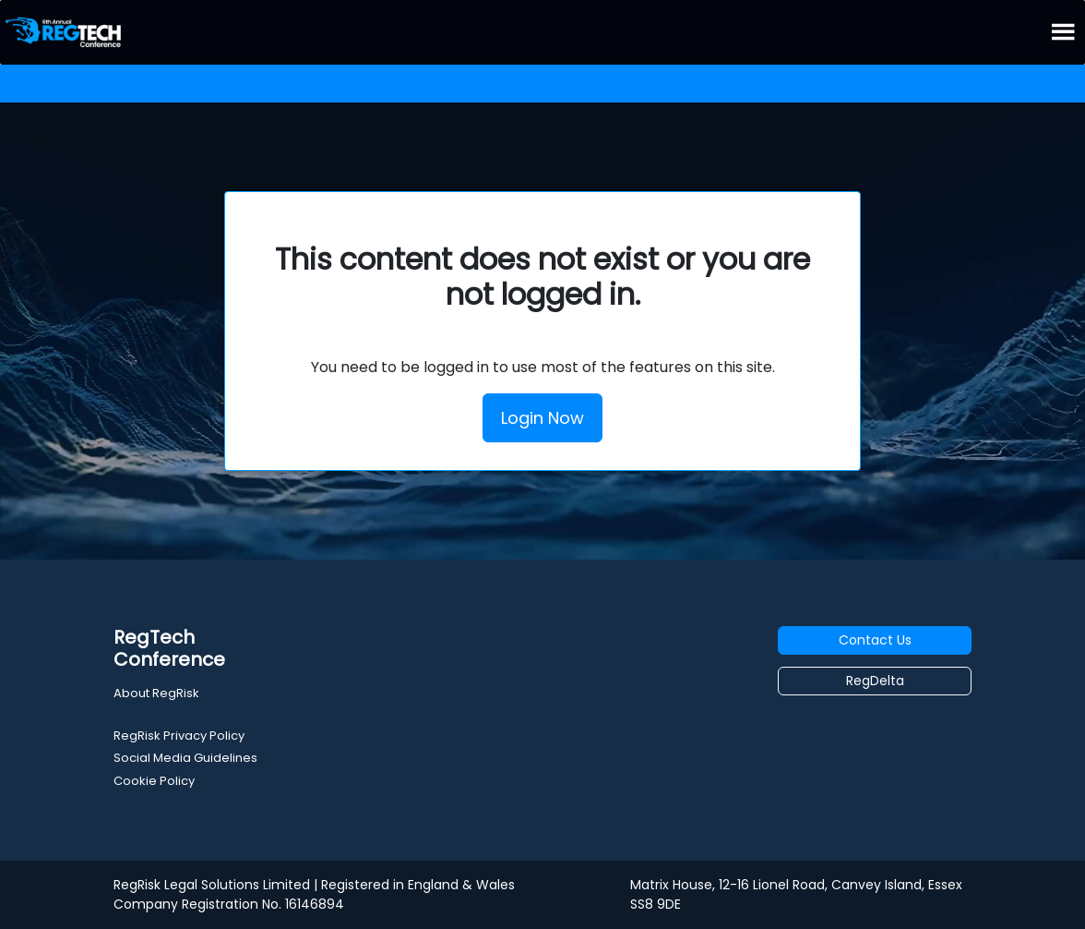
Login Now (542, 417)
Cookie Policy (154, 781)
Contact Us (875, 640)
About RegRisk (156, 693)
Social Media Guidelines (185, 757)
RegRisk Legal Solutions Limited (211, 884)
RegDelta (875, 680)
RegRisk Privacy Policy (178, 735)
